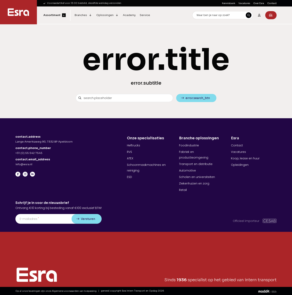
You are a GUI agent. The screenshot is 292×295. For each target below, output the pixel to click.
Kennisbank (228, 3)
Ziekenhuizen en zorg (194, 183)
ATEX (130, 158)
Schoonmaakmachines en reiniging (146, 168)
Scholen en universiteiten (197, 177)
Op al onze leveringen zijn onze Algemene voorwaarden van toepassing (56, 291)
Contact (272, 3)
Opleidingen (240, 165)
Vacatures (244, 3)
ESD (129, 177)
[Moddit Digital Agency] (267, 290)
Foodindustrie (189, 145)
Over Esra (258, 3)
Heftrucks (133, 145)
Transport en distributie (196, 164)
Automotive (187, 170)
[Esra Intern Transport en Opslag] (18, 12)
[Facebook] (17, 174)
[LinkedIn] (32, 174)
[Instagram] (25, 174)
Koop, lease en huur (245, 158)
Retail (183, 190)
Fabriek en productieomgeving (193, 155)
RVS (129, 152)
